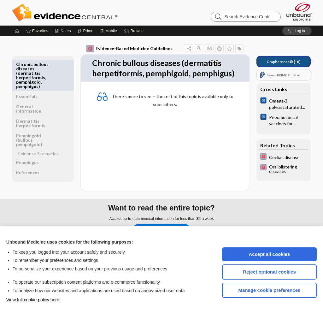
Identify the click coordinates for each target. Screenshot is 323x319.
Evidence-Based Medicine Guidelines (129, 48)
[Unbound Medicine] (299, 11)
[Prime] (85, 31)
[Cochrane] (283, 103)
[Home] (17, 31)
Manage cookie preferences (269, 290)
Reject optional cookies (269, 272)
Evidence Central (90, 12)
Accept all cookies (269, 254)
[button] (134, 31)
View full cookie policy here (32, 299)
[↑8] (283, 61)
